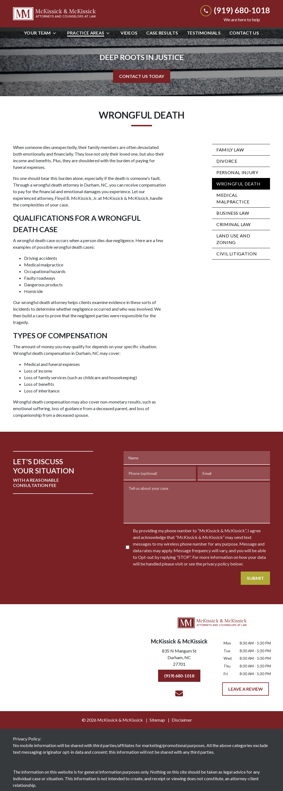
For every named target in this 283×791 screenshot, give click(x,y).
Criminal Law (233, 224)
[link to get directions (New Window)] (179, 659)
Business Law (232, 213)
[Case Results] (162, 32)
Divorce (226, 161)
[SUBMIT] (255, 578)
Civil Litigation (236, 253)
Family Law (230, 149)
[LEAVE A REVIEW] (245, 689)
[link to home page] (54, 13)
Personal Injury (237, 172)
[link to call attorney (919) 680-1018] (235, 10)
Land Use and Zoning (233, 239)
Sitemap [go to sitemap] (157, 719)
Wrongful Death (238, 183)
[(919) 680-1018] (179, 676)
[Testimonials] (204, 32)
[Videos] (129, 32)
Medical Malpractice (233, 198)
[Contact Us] (244, 32)
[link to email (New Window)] (179, 693)
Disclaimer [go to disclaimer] (182, 719)
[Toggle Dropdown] (56, 33)
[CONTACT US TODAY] (141, 76)
